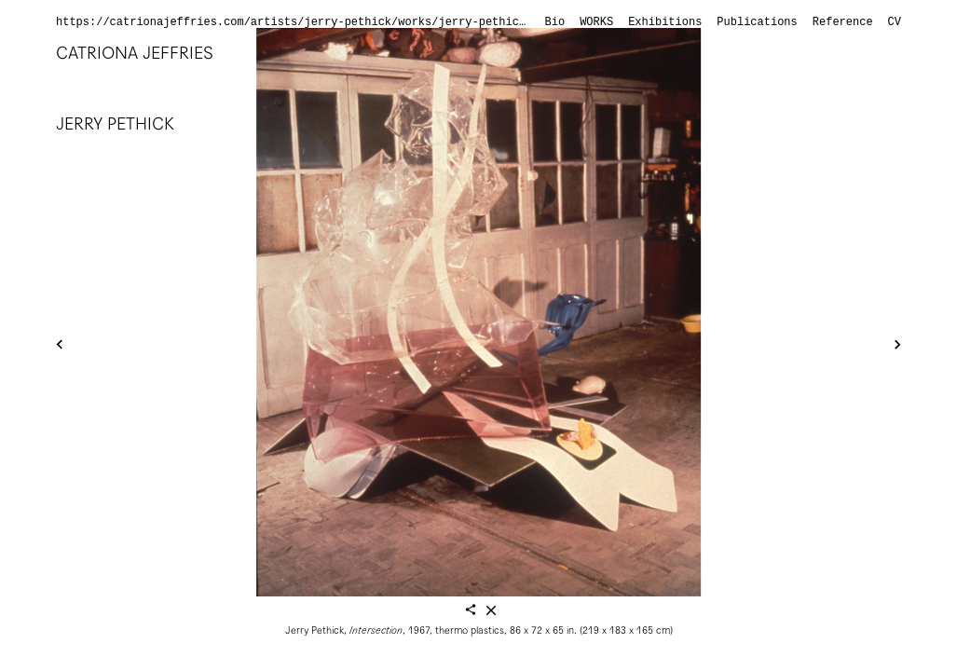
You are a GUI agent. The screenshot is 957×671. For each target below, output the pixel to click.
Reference (843, 22)
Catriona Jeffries (134, 52)
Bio (555, 22)
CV (894, 22)
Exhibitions (665, 22)
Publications (757, 22)
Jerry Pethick (115, 123)
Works (596, 22)
